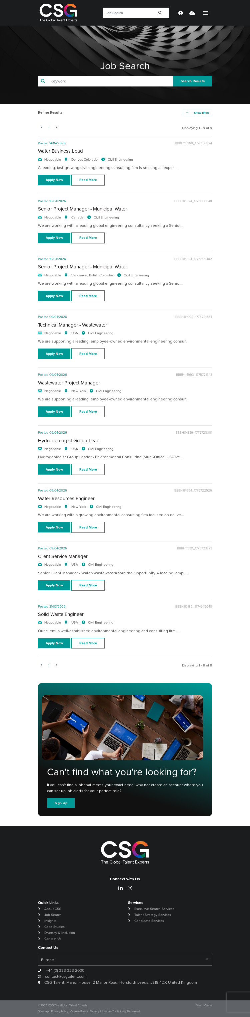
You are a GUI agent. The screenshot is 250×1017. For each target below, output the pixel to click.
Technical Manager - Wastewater (72, 325)
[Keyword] (127, 13)
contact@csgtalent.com (66, 976)
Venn (208, 1005)
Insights (50, 920)
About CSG (52, 908)
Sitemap (43, 1011)
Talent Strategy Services (152, 914)
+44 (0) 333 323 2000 (64, 970)
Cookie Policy (79, 1011)
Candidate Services (149, 920)
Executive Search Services (154, 908)
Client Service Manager (63, 556)
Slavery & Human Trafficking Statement (115, 1011)
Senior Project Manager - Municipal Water (82, 209)
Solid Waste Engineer (61, 614)
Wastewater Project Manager (69, 382)
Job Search (53, 914)
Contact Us (52, 938)
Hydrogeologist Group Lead (69, 440)
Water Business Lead (60, 151)
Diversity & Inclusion (59, 932)
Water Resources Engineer (66, 498)
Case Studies (54, 926)
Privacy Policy (59, 1011)
